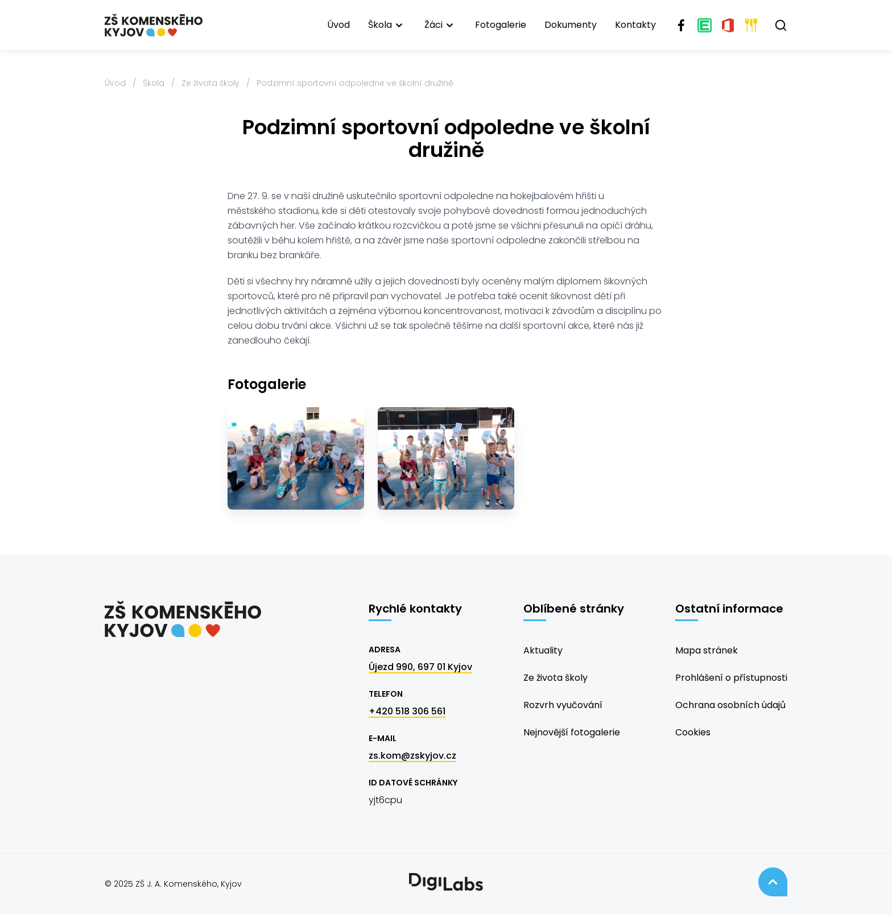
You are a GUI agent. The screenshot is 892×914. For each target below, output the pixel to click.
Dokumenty (570, 24)
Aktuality (543, 650)
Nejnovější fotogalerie (571, 732)
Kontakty (635, 24)
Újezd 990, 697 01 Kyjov (420, 666)
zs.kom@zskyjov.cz (412, 755)
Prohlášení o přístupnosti (731, 677)
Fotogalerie (500, 24)
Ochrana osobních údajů (730, 705)
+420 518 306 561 (407, 711)
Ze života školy (210, 83)
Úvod (338, 24)
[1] (296, 458)
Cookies (693, 732)
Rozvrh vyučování (562, 705)
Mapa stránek (706, 650)
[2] (446, 458)
